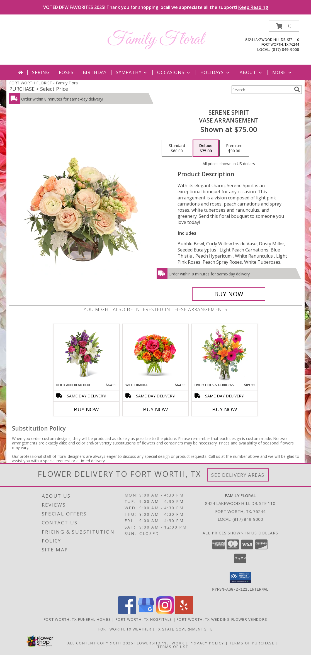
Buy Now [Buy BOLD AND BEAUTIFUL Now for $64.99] (86, 409)
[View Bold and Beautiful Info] (86, 353)
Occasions (174, 72)
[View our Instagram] (165, 612)
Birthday (95, 72)
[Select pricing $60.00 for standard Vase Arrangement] (177, 148)
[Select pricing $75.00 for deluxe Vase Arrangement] (205, 148)
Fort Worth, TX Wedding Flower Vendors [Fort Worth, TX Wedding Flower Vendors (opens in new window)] (222, 619)
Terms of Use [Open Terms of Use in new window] (172, 646)
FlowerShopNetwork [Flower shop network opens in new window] (159, 642)
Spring (41, 72)
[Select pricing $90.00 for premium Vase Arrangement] (234, 148)
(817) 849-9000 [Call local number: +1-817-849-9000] (285, 49)
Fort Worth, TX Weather (125, 628)
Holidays (215, 72)
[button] (284, 26)
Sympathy (132, 72)
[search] (297, 89)
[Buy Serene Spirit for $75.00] (228, 294)
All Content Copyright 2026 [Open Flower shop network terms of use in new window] (100, 642)
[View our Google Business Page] (146, 612)
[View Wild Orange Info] (155, 353)
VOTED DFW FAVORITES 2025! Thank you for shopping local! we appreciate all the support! (155, 7)
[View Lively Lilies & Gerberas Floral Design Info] (224, 353)
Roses (66, 72)
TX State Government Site (184, 628)
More (282, 72)
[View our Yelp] (184, 612)
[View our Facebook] (127, 612)
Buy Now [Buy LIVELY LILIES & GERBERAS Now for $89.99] (224, 409)
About (251, 72)
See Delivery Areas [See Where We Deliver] (237, 475)
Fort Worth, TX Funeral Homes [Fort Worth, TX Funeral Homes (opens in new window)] (77, 619)
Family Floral (155, 39)
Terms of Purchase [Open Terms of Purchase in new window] (251, 642)
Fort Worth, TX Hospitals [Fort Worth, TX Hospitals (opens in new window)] (144, 619)
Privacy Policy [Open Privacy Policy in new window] (207, 642)
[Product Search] (261, 90)
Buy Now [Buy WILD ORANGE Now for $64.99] (155, 409)
